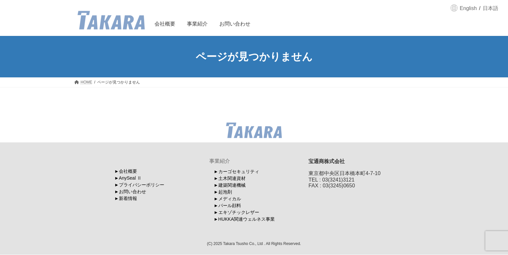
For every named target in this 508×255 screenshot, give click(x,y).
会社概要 (128, 171)
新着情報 (128, 198)
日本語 (490, 8)
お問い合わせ (132, 191)
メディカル (229, 198)
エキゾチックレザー (238, 212)
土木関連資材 (232, 178)
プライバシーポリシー (141, 184)
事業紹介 (219, 161)
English (468, 8)
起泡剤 (225, 191)
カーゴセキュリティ (238, 171)
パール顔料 (229, 205)
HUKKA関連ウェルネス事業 (246, 219)
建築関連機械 (232, 185)
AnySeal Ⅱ (130, 178)
